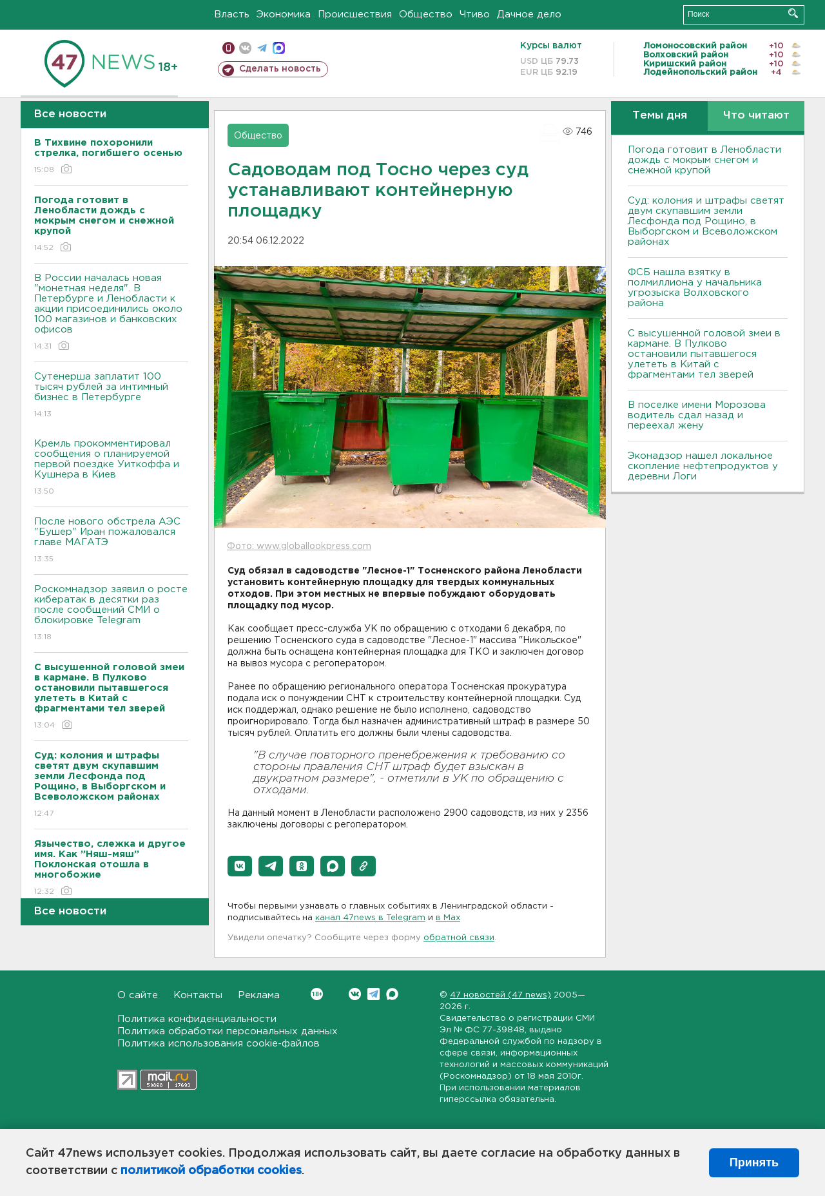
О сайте (137, 995)
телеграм (262, 48)
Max (392, 994)
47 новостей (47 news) (500, 995)
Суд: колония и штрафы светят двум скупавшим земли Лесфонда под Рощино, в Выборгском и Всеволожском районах (706, 221)
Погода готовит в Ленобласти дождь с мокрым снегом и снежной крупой (704, 160)
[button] (240, 866)
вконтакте (245, 48)
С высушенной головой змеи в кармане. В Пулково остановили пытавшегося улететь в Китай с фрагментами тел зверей (704, 354)
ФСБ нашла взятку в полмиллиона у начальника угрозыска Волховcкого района (695, 287)
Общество (425, 14)
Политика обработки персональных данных (227, 1031)
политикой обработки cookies (211, 1171)
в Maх (448, 917)
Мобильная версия (228, 48)
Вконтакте (317, 994)
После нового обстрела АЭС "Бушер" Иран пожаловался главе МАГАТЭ (111, 540)
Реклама (259, 995)
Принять (754, 1162)
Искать (793, 13)
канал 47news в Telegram (370, 917)
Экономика (284, 14)
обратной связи (458, 937)
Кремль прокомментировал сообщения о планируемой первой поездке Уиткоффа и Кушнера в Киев (111, 468)
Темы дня (659, 116)
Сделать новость (280, 69)
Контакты (197, 995)
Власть (231, 14)
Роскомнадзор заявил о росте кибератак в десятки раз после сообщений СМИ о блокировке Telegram (111, 613)
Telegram (373, 994)
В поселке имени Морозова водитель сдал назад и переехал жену (697, 415)
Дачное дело (529, 14)
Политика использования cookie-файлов (218, 1043)
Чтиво (475, 14)
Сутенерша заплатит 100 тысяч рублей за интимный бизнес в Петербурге (111, 396)
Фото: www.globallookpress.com (299, 546)
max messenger (279, 48)
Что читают (756, 116)
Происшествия (355, 14)
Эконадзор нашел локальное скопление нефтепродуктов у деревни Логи (703, 466)
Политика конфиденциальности (197, 1019)
